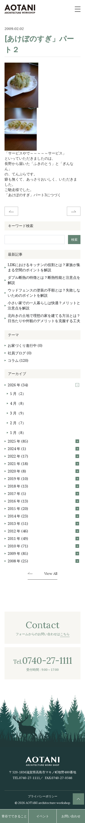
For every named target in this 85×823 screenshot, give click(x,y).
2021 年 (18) (43, 463)
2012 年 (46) (43, 531)
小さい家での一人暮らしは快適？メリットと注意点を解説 (44, 305)
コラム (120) (18, 360)
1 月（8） (18, 432)
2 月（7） (18, 422)
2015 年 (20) (43, 508)
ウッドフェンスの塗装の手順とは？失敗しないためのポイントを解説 (44, 293)
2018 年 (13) (43, 486)
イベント (42, 816)
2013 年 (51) (43, 523)
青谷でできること (14, 816)
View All (50, 574)
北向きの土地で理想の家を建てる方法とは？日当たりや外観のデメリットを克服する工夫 (44, 318)
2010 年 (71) (43, 546)
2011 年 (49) (43, 538)
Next (73, 211)
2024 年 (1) (43, 448)
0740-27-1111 (29, 778)
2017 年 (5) (43, 493)
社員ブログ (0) (19, 352)
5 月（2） (18, 393)
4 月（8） (18, 403)
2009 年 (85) (43, 553)
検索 (74, 239)
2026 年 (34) (43, 384)
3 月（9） (18, 413)
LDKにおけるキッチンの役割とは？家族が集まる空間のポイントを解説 (44, 267)
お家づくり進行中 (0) (25, 345)
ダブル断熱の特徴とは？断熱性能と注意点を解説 (44, 280)
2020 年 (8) (43, 471)
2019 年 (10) (43, 478)
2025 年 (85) (43, 441)
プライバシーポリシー (42, 796)
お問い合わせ (70, 816)
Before (11, 211)
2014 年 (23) (43, 516)
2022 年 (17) (43, 456)
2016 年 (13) (43, 501)
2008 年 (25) (43, 560)
